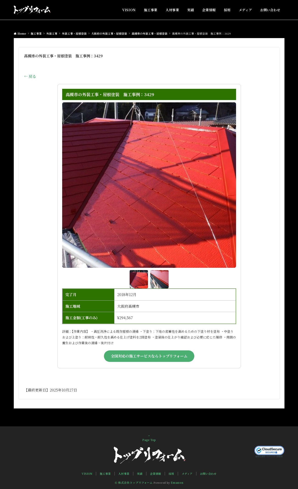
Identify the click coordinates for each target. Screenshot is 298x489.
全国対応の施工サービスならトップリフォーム (149, 356)
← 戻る (30, 76)
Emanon (177, 482)
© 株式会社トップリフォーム (134, 482)
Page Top (149, 438)
